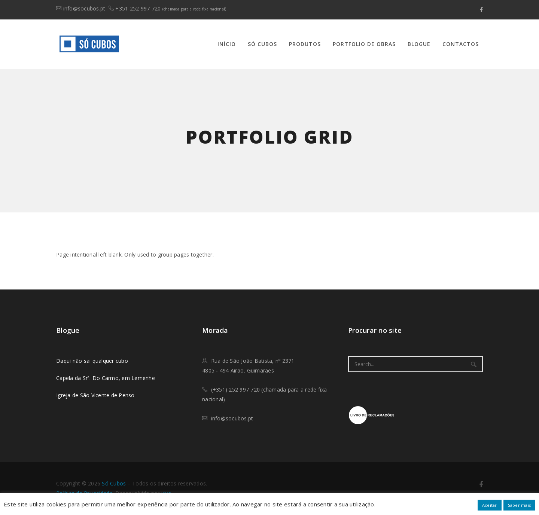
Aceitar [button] (489, 505)
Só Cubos (262, 43)
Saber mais (519, 505)
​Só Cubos (114, 483)
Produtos (305, 43)
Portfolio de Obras (364, 43)
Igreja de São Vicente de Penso (95, 395)
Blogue (419, 43)
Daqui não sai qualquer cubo (92, 360)
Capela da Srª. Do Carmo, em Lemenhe (105, 377)
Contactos (460, 43)
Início (226, 43)
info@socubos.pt (84, 8)
